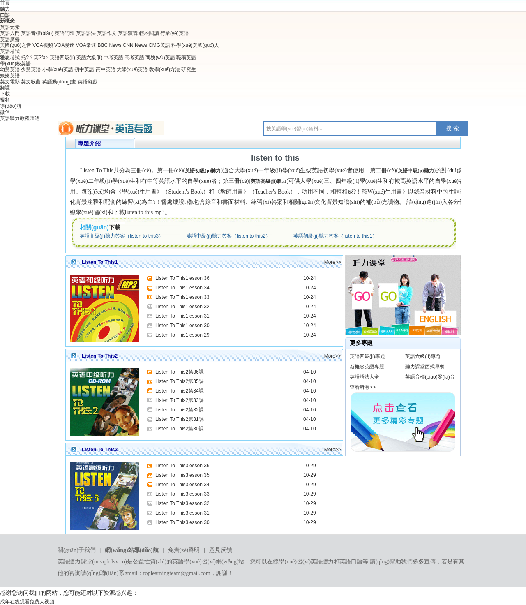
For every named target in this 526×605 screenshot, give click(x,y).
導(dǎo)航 (10, 106)
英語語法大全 (364, 377)
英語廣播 (10, 39)
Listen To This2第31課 (179, 419)
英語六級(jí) (89, 57)
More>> (332, 262)
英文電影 (10, 82)
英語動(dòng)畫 (59, 82)
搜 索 (452, 128)
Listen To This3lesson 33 (182, 494)
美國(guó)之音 (15, 45)
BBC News (109, 45)
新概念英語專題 (367, 366)
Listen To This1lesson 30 (182, 325)
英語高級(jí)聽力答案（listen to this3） (122, 236)
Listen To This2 (100, 356)
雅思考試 (10, 57)
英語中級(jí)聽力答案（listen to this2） (228, 236)
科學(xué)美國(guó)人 (195, 45)
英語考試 (10, 51)
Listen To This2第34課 (179, 391)
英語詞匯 (64, 33)
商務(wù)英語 (160, 57)
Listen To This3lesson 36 (182, 466)
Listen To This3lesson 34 (182, 484)
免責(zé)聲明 (184, 550)
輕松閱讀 (149, 33)
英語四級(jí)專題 (367, 356)
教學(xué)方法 (164, 69)
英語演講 (128, 33)
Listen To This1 (100, 262)
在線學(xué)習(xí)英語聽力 (300, 562)
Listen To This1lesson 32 (182, 306)
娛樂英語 (10, 76)
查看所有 (359, 387)
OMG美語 (159, 45)
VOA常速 (86, 45)
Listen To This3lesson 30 (182, 522)
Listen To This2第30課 (179, 429)
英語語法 (86, 33)
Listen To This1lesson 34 (182, 288)
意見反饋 (220, 550)
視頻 (5, 100)
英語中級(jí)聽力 (416, 170)
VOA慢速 (64, 45)
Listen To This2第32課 (179, 410)
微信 (5, 112)
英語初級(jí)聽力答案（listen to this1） (335, 236)
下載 (5, 94)
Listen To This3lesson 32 (182, 503)
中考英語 (113, 57)
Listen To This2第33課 (179, 400)
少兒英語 (31, 69)
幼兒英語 (10, 69)
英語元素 (10, 27)
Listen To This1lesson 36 (182, 278)
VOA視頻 (43, 45)
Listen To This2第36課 (179, 372)
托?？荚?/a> (35, 57)
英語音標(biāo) (37, 33)
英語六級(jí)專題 (423, 356)
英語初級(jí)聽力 (203, 170)
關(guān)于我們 (77, 550)
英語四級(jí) (62, 57)
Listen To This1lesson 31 (182, 316)
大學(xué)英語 (132, 69)
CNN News (135, 45)
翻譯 (5, 88)
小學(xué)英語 (57, 69)
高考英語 (134, 57)
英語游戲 (87, 82)
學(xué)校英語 (15, 64)
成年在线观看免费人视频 (27, 602)
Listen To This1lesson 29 (182, 335)
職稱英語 (186, 57)
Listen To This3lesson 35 (182, 475)
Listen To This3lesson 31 (182, 513)
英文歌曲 (31, 82)
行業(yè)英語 (174, 33)
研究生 (188, 69)
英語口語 (350, 562)
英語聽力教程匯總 (19, 118)
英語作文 (107, 33)
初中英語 (84, 69)
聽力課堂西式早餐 (425, 366)
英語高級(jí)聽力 (268, 181)
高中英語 (105, 69)
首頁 (5, 3)
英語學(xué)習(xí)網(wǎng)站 (208, 562)
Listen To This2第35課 (179, 381)
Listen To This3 (100, 450)
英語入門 (10, 33)
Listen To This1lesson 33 (182, 297)
